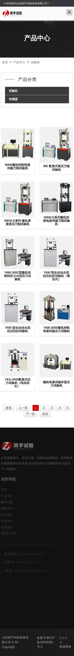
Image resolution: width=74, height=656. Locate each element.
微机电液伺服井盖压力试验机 (56, 384)
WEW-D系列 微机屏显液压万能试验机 (17, 222)
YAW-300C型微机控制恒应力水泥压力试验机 (17, 276)
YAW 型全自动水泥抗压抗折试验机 (17, 329)
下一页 (30, 414)
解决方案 (7, 503)
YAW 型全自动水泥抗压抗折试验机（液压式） (56, 276)
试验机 (35, 62)
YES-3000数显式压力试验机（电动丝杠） (17, 383)
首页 (5, 62)
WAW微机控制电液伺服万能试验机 (17, 166)
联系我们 (7, 528)
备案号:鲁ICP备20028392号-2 (46, 642)
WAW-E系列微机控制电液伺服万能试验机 (56, 221)
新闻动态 (7, 521)
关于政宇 (7, 515)
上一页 (23, 407)
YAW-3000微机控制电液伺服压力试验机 (56, 329)
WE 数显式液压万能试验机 (56, 168)
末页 (45, 414)
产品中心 (19, 62)
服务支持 (7, 509)
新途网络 (65, 646)
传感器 (13, 99)
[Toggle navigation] (69, 12)
